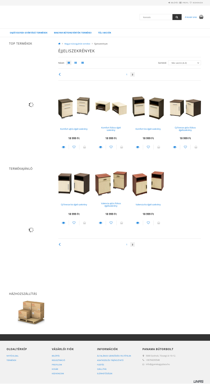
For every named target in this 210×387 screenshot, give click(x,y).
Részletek (63, 147)
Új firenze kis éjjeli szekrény (74, 204)
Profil (180, 2)
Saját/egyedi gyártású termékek (28, 32)
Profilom (57, 364)
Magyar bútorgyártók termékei (73, 32)
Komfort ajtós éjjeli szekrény (74, 128)
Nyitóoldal (13, 356)
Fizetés (100, 364)
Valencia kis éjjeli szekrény (148, 204)
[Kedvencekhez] (74, 147)
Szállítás (102, 369)
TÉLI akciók (104, 32)
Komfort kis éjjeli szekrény (148, 128)
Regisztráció (58, 360)
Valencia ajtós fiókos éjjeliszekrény (111, 204)
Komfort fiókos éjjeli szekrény (111, 129)
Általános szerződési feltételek (114, 356)
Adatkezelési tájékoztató (110, 360)
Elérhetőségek (105, 373)
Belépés (165, 2)
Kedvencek (196, 2)
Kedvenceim (58, 373)
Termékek (11, 360)
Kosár (55, 369)
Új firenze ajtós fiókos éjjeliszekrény (185, 129)
